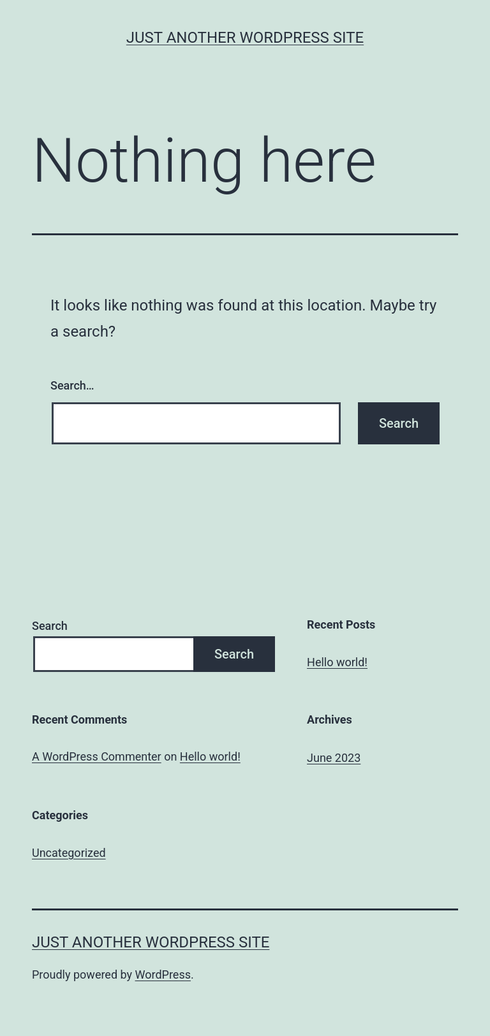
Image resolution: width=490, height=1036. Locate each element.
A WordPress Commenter (96, 756)
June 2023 (333, 757)
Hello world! (337, 662)
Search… (72, 385)
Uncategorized (69, 852)
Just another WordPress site (245, 38)
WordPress (163, 974)
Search (50, 625)
